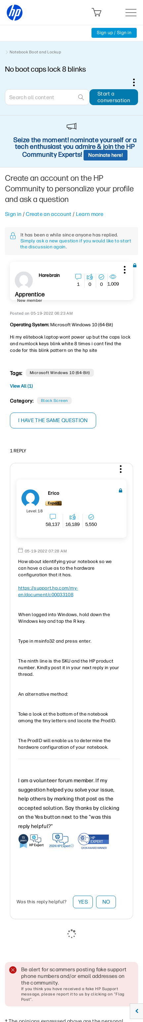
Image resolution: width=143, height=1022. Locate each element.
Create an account (48, 214)
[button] (123, 269)
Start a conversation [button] (113, 97)
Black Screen (54, 400)
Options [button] (137, 82)
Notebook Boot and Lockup (35, 52)
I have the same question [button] (53, 420)
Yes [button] (83, 902)
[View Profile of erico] (53, 493)
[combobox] (47, 97)
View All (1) (21, 386)
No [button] (106, 902)
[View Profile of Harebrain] (49, 276)
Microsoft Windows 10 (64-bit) (60, 372)
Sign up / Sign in (114, 32)
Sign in (13, 214)
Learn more (89, 214)
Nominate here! (105, 155)
